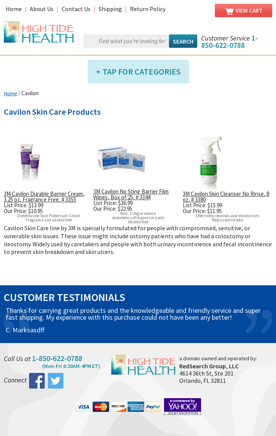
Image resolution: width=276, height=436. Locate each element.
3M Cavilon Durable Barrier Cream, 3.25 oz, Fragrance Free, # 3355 (44, 196)
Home (14, 9)
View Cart (243, 11)
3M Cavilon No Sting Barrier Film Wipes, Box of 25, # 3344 (131, 194)
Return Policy (148, 9)
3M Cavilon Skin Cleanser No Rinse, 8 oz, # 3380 (226, 196)
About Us (42, 9)
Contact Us (76, 9)
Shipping (110, 9)
